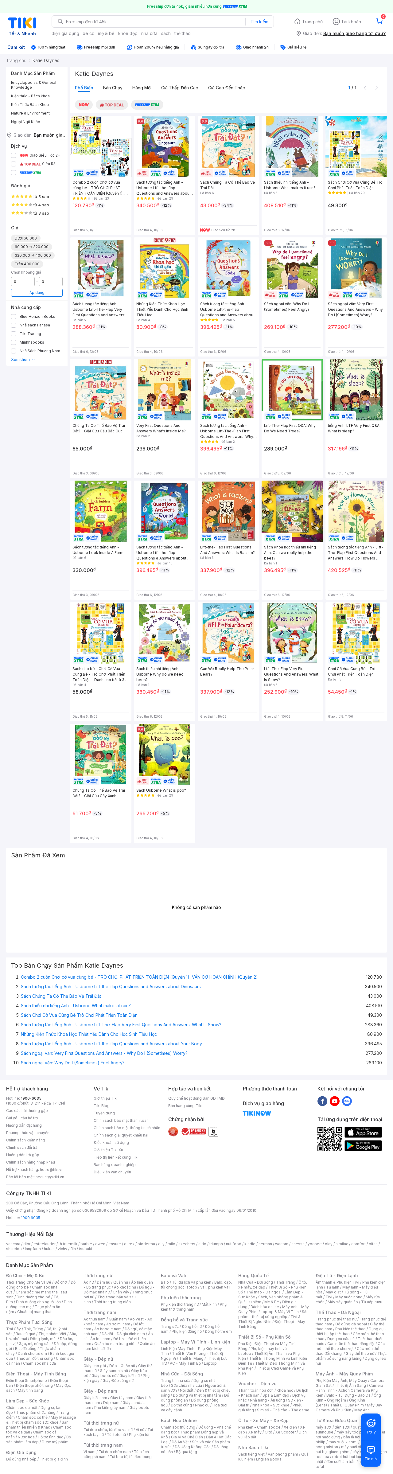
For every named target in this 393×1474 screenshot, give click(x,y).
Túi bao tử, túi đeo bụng (131, 1456)
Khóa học (285, 1390)
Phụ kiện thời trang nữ (180, 1304)
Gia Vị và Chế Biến (187, 1437)
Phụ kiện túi (139, 1434)
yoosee (315, 1244)
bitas (373, 1244)
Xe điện (290, 1427)
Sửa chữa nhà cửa (186, 1385)
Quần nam (118, 1319)
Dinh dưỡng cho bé (33, 1297)
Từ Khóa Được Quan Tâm (342, 1420)
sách (166, 33)
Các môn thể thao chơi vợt (350, 1346)
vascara (13, 1244)
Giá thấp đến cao (179, 87)
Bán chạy (113, 87)
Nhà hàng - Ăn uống (267, 1400)
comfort (358, 1244)
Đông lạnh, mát (43, 1338)
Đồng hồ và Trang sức (184, 1319)
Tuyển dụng (104, 1113)
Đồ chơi (61, 1282)
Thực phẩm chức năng (36, 1412)
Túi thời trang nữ (101, 1422)
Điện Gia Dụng (21, 1452)
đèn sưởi (342, 1427)
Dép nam (111, 1402)
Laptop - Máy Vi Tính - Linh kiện (195, 1341)
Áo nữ (89, 1282)
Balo (165, 1282)
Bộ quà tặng (186, 1451)
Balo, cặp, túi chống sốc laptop (196, 1284)
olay (329, 1244)
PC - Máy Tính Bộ (185, 1363)
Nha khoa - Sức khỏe (271, 1405)
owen (100, 1244)
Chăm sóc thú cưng (178, 1427)
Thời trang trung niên (112, 1302)
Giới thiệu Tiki (106, 1098)
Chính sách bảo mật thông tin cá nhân (127, 1127)
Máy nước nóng (349, 1297)
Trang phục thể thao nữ (336, 1319)
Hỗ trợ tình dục (50, 1437)
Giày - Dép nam (100, 1391)
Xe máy (255, 1432)
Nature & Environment (30, 113)
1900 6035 (30, 1217)
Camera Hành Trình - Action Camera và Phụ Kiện (349, 1390)
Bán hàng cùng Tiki (185, 1105)
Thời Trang (285, 1282)
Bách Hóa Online (179, 1420)
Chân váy (121, 1292)
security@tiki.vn (50, 1177)
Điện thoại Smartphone (26, 1380)
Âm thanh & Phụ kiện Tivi (337, 1282)
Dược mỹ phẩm (55, 1442)
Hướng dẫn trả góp (22, 1154)
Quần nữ (120, 1282)
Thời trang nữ (98, 1275)
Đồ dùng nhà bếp (21, 1459)
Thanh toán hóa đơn (256, 1390)
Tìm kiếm (259, 21)
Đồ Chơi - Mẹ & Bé (25, 1275)
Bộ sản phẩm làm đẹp (38, 1439)
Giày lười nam (95, 1397)
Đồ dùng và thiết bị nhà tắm (197, 1395)
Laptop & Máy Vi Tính (280, 1311)
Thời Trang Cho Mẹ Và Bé (28, 1282)
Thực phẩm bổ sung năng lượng (351, 1356)
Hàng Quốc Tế (253, 1275)
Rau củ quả (25, 1334)
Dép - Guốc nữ (122, 1365)
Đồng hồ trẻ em (218, 1331)
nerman (265, 1244)
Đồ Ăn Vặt (180, 1442)
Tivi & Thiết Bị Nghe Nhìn (269, 1319)
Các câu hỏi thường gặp (27, 1110)
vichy (62, 1248)
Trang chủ (312, 21)
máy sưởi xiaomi (355, 1447)
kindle (249, 1244)
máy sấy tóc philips (354, 1432)
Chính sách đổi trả (21, 1147)
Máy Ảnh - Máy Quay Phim (344, 1373)
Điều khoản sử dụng (111, 1142)
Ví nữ (140, 1429)
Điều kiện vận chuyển (112, 1172)
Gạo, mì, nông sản (35, 1343)
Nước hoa (26, 1437)
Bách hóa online (265, 1306)
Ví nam (89, 1451)
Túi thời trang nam (103, 1445)
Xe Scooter (285, 1432)
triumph (216, 1244)
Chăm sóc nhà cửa (39, 1363)
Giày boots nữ (103, 1375)
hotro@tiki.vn (52, 1169)
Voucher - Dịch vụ (257, 1383)
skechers (186, 1244)
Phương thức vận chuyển (27, 1132)
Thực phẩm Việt (52, 1334)
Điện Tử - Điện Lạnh (337, 1275)
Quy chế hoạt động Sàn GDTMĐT (198, 1098)
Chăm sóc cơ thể (33, 1417)
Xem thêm (23, 359)
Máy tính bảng (30, 1390)
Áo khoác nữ (125, 1287)
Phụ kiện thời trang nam (194, 1307)
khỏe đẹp (128, 33)
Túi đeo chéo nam (115, 1451)
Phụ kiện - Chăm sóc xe (259, 1427)
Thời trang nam (100, 1312)
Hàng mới (141, 87)
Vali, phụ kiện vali (215, 1287)
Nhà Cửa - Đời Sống (182, 1373)
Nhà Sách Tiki (253, 1447)
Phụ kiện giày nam (110, 1407)
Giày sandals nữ (114, 1370)
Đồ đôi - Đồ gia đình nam (123, 1334)
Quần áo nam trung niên (115, 1343)
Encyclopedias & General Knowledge (33, 85)
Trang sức (170, 1326)
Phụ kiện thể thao (350, 1329)
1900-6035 (31, 1098)
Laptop (210, 1363)
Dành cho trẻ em (32, 1353)
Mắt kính (209, 1304)
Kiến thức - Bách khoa (30, 96)
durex (129, 1244)
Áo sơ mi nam (118, 1324)
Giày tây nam (121, 1397)
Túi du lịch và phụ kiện (191, 1282)
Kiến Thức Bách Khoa (30, 104)
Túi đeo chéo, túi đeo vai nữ (108, 1429)
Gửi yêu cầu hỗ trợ (22, 1118)
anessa (298, 1244)
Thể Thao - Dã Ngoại (338, 1312)
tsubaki (85, 1248)
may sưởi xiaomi (343, 1442)
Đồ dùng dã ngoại (351, 1324)
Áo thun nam (95, 1319)
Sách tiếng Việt (251, 1454)
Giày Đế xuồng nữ (118, 1380)
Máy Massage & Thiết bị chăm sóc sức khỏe (41, 1420)
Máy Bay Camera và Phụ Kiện (349, 1407)
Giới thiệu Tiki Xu (108, 1150)
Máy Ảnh (362, 1410)
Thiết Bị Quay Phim (347, 1405)
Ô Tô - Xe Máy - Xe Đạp (263, 1420)
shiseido (14, 1248)
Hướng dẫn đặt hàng (24, 1125)
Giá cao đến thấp (226, 87)
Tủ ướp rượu (371, 1302)
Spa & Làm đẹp (276, 1395)
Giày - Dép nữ (98, 1359)
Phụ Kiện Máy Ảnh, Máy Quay (341, 1380)
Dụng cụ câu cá (341, 1338)
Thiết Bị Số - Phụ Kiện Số (264, 1336)
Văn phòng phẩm (283, 1454)
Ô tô (268, 1432)
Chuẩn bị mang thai (34, 1311)
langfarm (33, 1248)
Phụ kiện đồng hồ (187, 1331)
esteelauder (44, 1244)
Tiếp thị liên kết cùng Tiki (116, 1157)
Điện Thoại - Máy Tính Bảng (36, 1373)
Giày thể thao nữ (360, 1353)
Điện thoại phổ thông (34, 1385)
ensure (114, 1244)
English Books (269, 1459)
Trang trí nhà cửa (175, 1380)
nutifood (233, 1244)
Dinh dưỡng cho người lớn (38, 1302)
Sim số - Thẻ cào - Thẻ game (283, 1410)
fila (73, 1248)
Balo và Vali (173, 1275)
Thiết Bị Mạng (191, 1358)
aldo (202, 1244)
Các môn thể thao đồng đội (351, 1343)
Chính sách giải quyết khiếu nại (121, 1135)
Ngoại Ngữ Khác (25, 121)
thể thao (182, 33)
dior (26, 1244)
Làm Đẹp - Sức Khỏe (27, 1400)
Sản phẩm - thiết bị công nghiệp (273, 1314)
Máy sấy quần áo (343, 1302)
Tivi (328, 1297)
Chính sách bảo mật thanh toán (121, 1120)
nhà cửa (149, 33)
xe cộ (88, 33)
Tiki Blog (102, 1105)
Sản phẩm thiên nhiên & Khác (37, 1424)
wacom (281, 1244)
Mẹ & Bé (271, 1302)
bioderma (146, 1244)
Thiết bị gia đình (54, 1459)
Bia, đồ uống (26, 1348)
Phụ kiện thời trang (181, 1297)
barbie (86, 1244)
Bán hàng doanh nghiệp (115, 1164)
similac (342, 1244)
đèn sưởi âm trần (341, 1461)
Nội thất (186, 1390)
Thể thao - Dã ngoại (264, 1292)
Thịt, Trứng (33, 1329)
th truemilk (68, 1244)
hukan (49, 1248)
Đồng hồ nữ (192, 1326)
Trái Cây (13, 1329)
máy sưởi (324, 1427)
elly (161, 1244)
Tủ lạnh (332, 1287)
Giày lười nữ (129, 1375)
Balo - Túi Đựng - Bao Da (348, 1395)
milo (171, 1244)
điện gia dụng (65, 33)
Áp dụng (37, 292)
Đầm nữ (103, 1282)
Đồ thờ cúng (181, 1405)
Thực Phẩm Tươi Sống (29, 1322)
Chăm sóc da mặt (21, 1407)
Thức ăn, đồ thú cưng (34, 1358)
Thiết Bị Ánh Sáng (350, 1385)
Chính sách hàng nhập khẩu (30, 1162)
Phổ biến (84, 87)
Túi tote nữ (116, 1434)
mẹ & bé (106, 33)
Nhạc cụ (202, 1405)
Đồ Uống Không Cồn (193, 1447)
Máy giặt (333, 1292)
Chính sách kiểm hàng (25, 1140)
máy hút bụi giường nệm (348, 1449)
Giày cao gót (95, 1365)
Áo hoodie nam (108, 1329)
